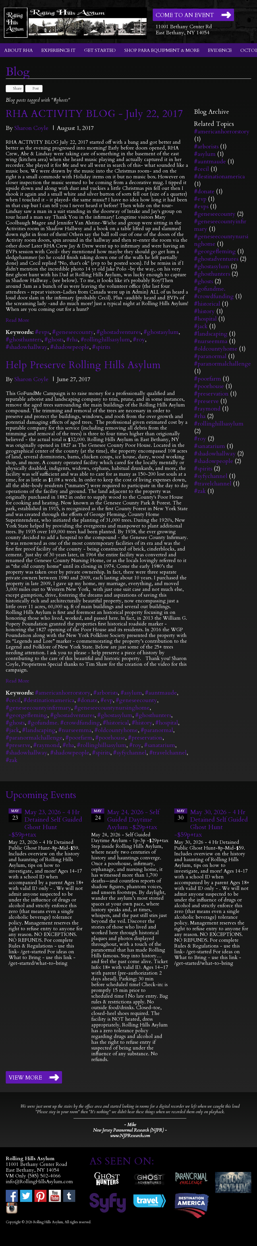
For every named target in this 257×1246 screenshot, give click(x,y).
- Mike (130, 1125)
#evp (107, 700)
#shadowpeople (69, 347)
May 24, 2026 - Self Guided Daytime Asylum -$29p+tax (133, 819)
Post (33, 88)
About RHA (18, 50)
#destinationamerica (49, 700)
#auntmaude (161, 693)
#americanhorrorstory (62, 693)
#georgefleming (26, 715)
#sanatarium (159, 745)
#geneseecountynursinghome (112, 708)
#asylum (131, 693)
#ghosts (54, 339)
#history (142, 723)
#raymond (46, 745)
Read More (17, 320)
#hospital (166, 723)
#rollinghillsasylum (105, 339)
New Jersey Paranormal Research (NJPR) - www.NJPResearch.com (130, 1133)
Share (14, 88)
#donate (87, 700)
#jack (12, 730)
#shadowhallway (26, 347)
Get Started (100, 50)
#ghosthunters (24, 339)
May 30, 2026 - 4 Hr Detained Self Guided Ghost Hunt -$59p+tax (211, 823)
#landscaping (38, 730)
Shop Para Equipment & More (161, 50)
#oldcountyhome (116, 730)
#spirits (101, 347)
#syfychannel (129, 753)
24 (97, 815)
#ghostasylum (161, 332)
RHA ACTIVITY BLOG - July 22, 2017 (94, 113)
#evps (42, 332)
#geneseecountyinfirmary (38, 708)
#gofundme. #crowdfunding (64, 723)
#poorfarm (78, 738)
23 (15, 815)
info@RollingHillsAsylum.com (39, 1181)
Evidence (220, 50)
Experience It (58, 50)
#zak (12, 760)
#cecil (13, 700)
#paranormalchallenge (34, 738)
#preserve (18, 745)
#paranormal (157, 730)
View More (25, 1077)
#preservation (145, 738)
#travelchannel (168, 753)
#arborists (105, 693)
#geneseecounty (73, 332)
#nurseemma (75, 730)
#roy (139, 339)
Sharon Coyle (31, 128)
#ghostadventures (118, 332)
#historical (116, 723)
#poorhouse (110, 738)
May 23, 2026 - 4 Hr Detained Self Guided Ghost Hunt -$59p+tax (45, 823)
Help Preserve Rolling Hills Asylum (83, 365)
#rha (72, 339)
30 (180, 815)
